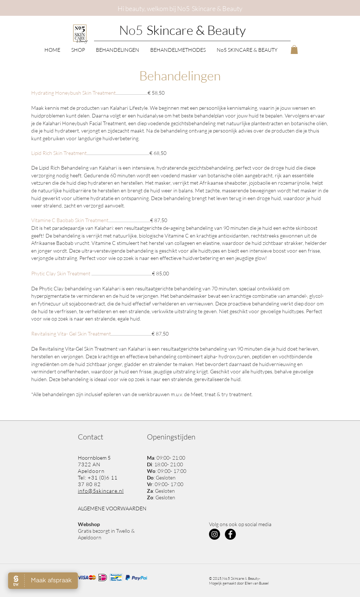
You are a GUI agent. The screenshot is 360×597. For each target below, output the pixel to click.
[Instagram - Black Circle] (214, 534)
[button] (78, 49)
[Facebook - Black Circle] (230, 534)
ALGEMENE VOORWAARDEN (112, 508)
